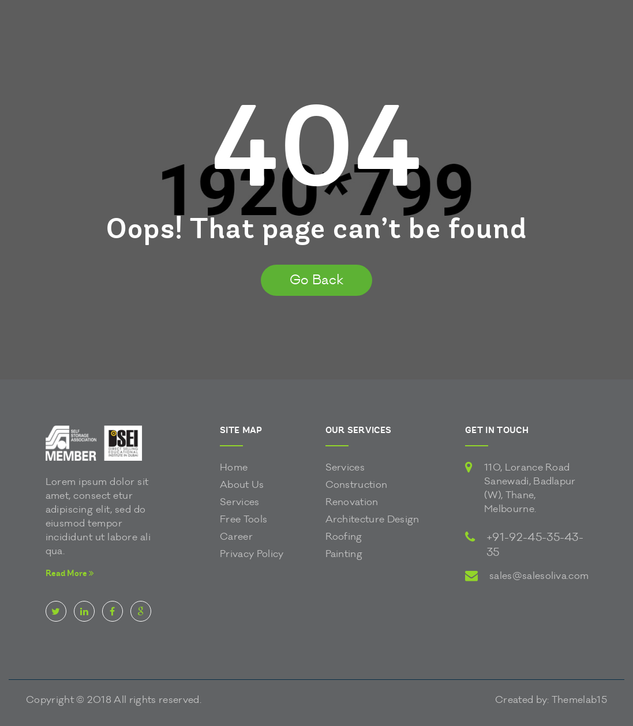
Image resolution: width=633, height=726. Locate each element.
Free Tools (243, 519)
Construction (356, 485)
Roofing (343, 537)
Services (240, 502)
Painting (344, 554)
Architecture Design (372, 519)
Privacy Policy (251, 554)
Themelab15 (579, 700)
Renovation (352, 502)
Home (234, 467)
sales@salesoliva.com (539, 576)
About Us (242, 485)
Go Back (316, 280)
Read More (70, 573)
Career (236, 537)
